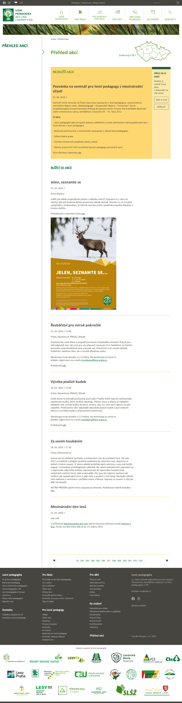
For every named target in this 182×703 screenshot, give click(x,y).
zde (79, 152)
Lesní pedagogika (12, 574)
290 (124, 560)
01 (77, 560)
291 (130, 560)
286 (103, 560)
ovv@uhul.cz (145, 591)
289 (119, 560)
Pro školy (47, 574)
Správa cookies (139, 605)
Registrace (86, 2)
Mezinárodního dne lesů (76, 523)
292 (135, 560)
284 (93, 560)
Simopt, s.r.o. (145, 636)
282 (82, 560)
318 (140, 560)
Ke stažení (96, 603)
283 (87, 560)
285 (98, 560)
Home (53, 39)
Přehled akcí (15, 45)
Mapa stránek (99, 2)
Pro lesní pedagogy (53, 610)
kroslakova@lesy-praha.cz (94, 360)
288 (114, 560)
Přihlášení (75, 2)
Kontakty (7, 610)
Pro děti (94, 574)
